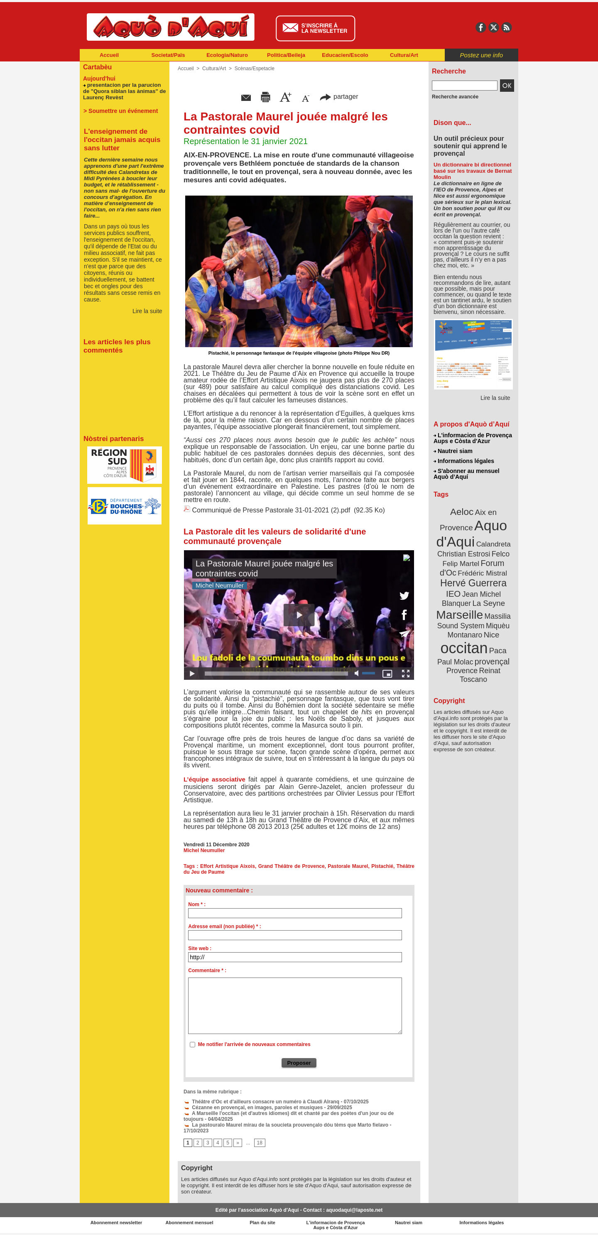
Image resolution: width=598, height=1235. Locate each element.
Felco (501, 554)
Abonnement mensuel (189, 1222)
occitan (464, 648)
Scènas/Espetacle (254, 68)
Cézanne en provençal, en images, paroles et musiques (253, 1107)
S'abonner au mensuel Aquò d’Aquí (467, 474)
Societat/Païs (168, 55)
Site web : (199, 948)
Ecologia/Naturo (227, 55)
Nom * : (197, 904)
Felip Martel (461, 564)
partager (338, 96)
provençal (492, 661)
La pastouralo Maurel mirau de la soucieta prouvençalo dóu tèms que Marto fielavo (286, 1125)
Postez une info (481, 55)
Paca (498, 650)
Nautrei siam (453, 451)
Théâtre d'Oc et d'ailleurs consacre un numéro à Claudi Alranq (261, 1102)
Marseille (459, 614)
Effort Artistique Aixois (227, 866)
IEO (453, 593)
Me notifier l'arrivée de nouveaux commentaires (254, 1044)
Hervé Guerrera (473, 583)
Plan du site (262, 1222)
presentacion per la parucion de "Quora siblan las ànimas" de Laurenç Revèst (124, 91)
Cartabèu (97, 67)
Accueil (109, 55)
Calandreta (493, 544)
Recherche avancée (455, 97)
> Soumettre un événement (120, 111)
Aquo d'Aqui (471, 533)
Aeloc (461, 512)
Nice (492, 634)
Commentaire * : (207, 970)
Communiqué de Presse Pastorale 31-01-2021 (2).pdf (271, 510)
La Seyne (488, 603)
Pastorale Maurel (348, 866)
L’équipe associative (216, 779)
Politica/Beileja (286, 55)
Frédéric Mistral (482, 573)
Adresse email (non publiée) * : (224, 926)
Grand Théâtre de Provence (291, 866)
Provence (462, 671)
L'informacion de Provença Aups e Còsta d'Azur (473, 438)
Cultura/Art (404, 55)
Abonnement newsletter (116, 1222)
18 (259, 1143)
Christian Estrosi (463, 554)
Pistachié (382, 866)
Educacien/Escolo (345, 55)
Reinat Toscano (480, 675)
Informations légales (464, 461)
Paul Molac (455, 662)
